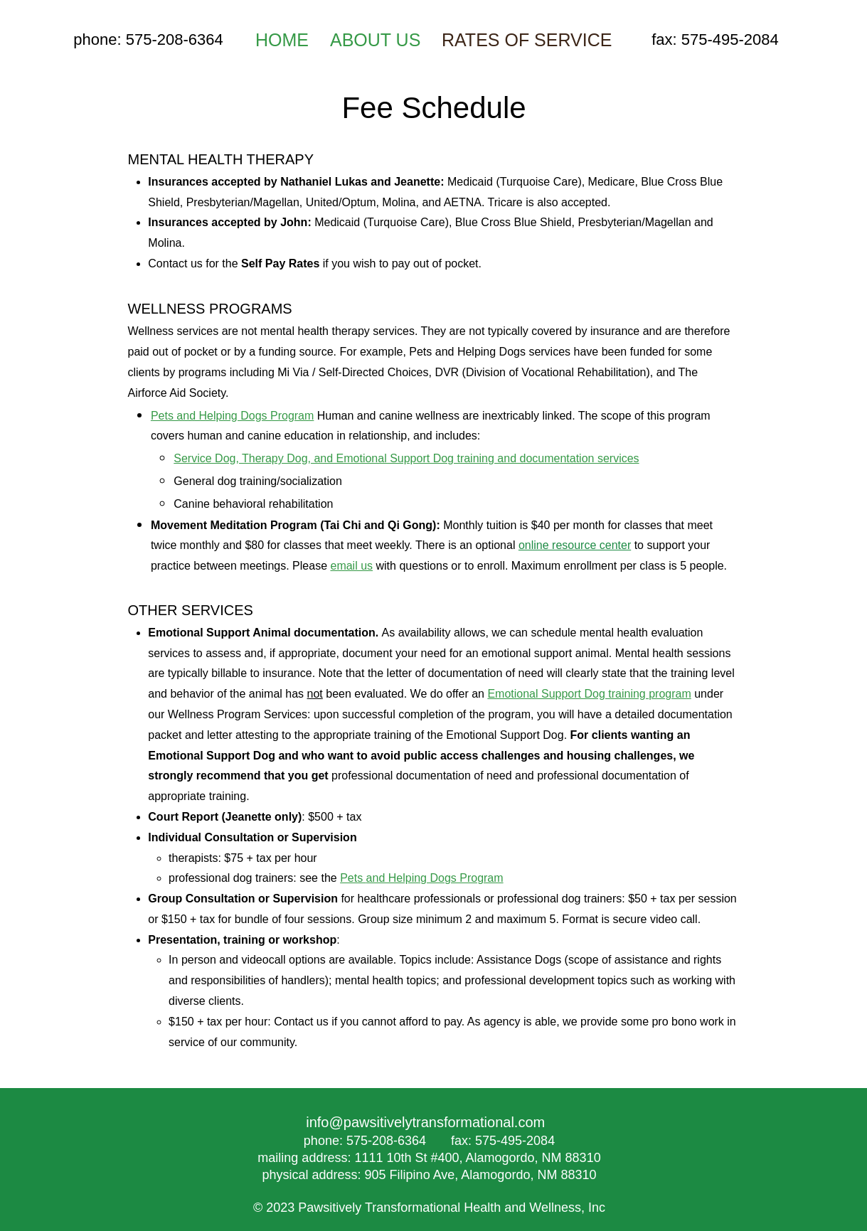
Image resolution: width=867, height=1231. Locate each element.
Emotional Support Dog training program (589, 694)
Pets (353, 878)
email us (351, 566)
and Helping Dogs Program (435, 878)
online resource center (574, 545)
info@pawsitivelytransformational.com (425, 1122)
